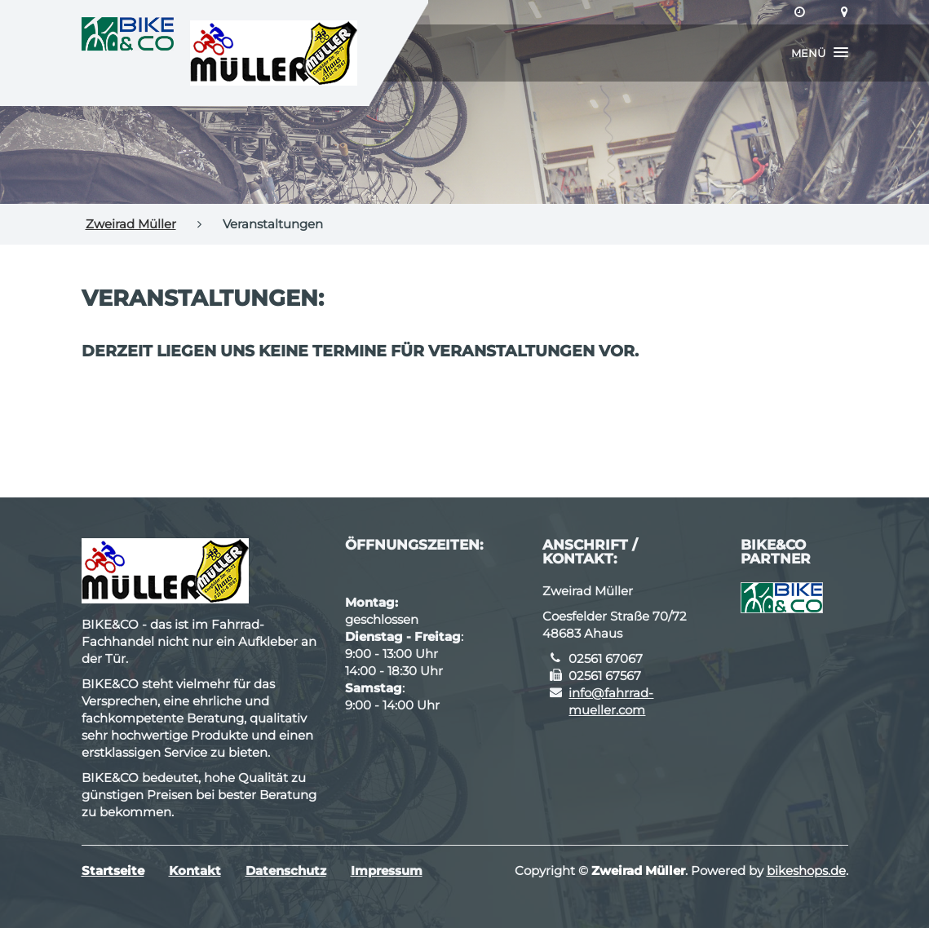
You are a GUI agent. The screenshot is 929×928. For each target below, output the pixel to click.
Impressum (386, 870)
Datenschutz (286, 870)
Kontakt (195, 870)
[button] (819, 53)
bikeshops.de (806, 870)
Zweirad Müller (131, 224)
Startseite (113, 870)
